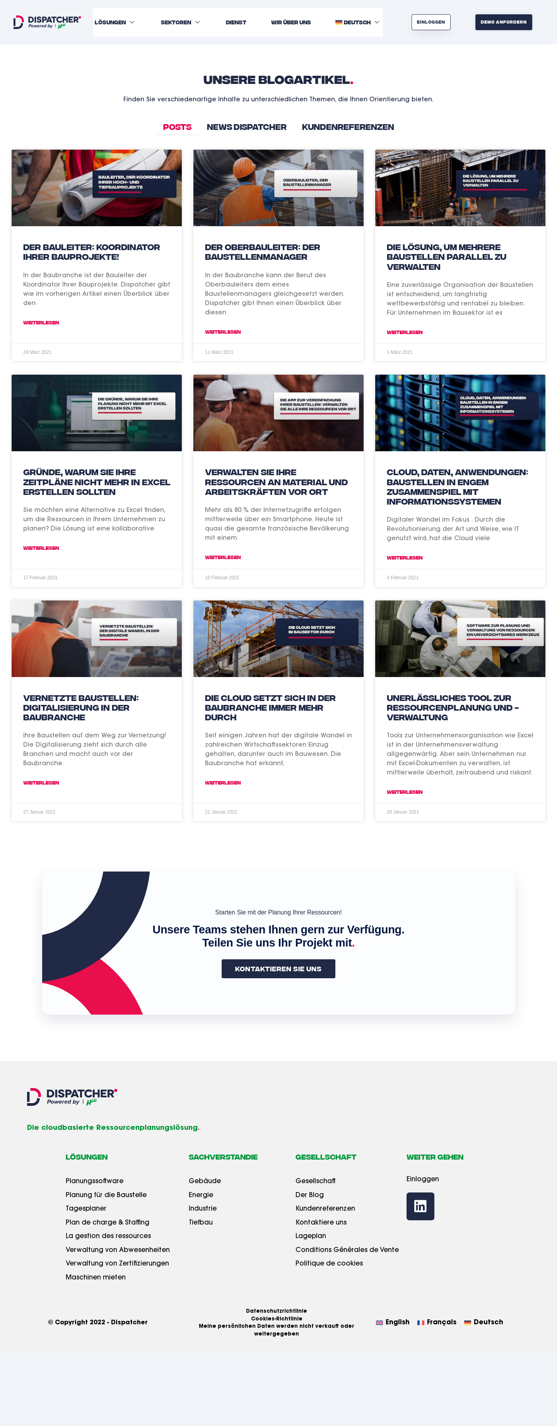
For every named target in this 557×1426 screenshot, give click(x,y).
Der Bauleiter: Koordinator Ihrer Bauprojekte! (91, 251)
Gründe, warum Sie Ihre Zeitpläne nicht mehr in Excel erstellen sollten (96, 481)
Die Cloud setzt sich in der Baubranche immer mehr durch (270, 707)
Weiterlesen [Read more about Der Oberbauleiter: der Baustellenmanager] (223, 331)
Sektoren (181, 22)
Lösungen (115, 22)
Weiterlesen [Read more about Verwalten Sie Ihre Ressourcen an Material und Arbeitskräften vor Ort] (223, 557)
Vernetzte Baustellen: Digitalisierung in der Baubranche (81, 707)
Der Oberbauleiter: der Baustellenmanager (262, 251)
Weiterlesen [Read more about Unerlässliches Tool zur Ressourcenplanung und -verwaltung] (405, 792)
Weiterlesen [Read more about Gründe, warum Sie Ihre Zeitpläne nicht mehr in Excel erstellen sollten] (41, 548)
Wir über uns (291, 22)
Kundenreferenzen (348, 126)
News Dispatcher (247, 126)
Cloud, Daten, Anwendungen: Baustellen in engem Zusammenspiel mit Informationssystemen (457, 486)
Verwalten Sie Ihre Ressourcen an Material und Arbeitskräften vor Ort (276, 481)
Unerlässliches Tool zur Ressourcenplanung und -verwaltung (453, 707)
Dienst (236, 22)
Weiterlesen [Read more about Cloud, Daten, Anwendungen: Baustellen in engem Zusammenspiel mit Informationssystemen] (405, 557)
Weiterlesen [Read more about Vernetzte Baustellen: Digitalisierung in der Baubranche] (41, 782)
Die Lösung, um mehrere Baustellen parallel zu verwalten (446, 256)
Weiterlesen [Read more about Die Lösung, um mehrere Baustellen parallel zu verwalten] (405, 332)
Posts (177, 126)
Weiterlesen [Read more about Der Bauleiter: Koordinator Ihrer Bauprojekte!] (41, 322)
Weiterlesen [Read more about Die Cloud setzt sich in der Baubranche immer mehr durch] (223, 782)
